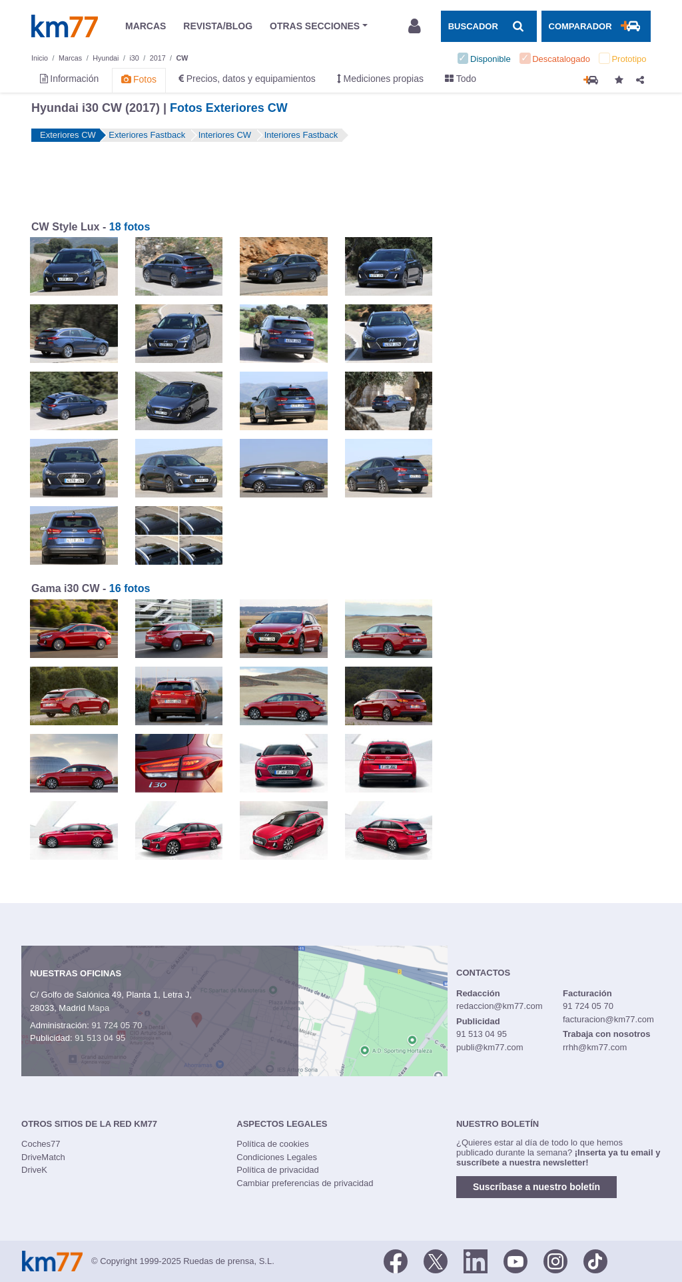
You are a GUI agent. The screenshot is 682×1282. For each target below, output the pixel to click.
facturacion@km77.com (608, 1019)
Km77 (64, 26)
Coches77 (41, 1144)
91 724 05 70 (116, 1025)
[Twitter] (436, 1260)
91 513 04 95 (100, 1038)
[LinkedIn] (476, 1260)
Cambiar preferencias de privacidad (304, 1183)
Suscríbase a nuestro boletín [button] (536, 1186)
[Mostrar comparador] (596, 26)
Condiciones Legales (276, 1157)
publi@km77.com (489, 1047)
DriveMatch (43, 1157)
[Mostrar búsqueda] (489, 26)
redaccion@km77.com (499, 1006)
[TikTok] (595, 1260)
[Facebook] (396, 1260)
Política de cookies (272, 1144)
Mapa (99, 1008)
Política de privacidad (277, 1170)
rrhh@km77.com (595, 1047)
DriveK (34, 1170)
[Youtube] (515, 1260)
